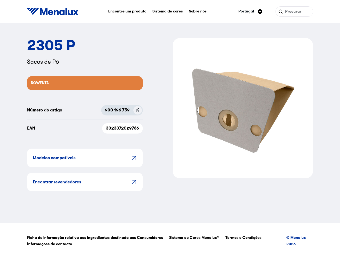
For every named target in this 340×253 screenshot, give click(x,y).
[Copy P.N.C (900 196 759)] (137, 110)
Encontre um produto (127, 11)
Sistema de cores (167, 11)
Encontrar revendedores (85, 182)
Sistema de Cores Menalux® (194, 238)
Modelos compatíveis (85, 158)
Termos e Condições (243, 238)
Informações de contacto (49, 244)
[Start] (53, 11)
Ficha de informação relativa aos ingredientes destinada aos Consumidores (95, 238)
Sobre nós (198, 11)
